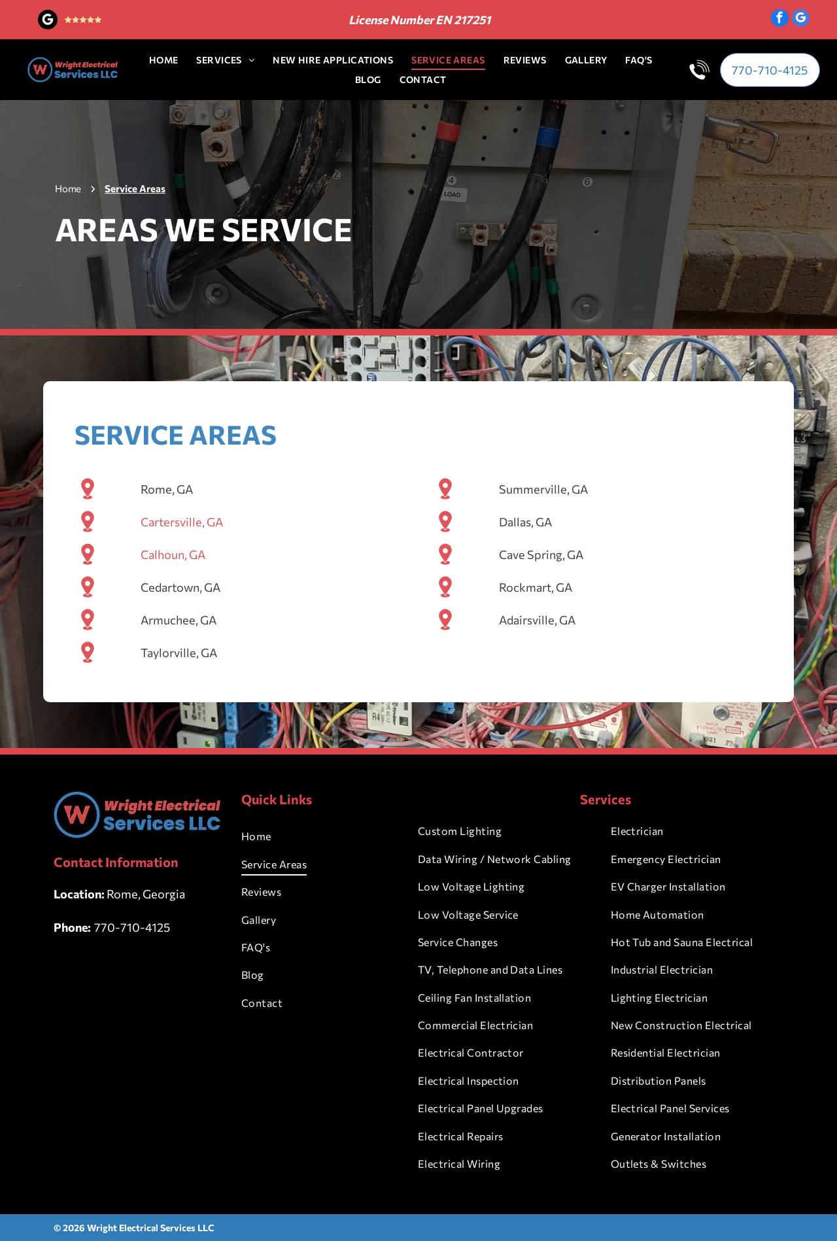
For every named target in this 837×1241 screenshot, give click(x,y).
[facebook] (780, 19)
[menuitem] (164, 60)
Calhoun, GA (173, 567)
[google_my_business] (48, 21)
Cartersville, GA (182, 534)
